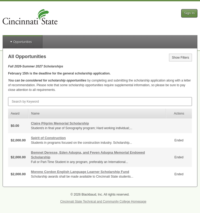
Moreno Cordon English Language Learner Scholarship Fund (80, 172)
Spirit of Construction (48, 138)
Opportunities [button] (22, 42)
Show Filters (180, 57)
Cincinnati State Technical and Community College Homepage (103, 201)
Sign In (189, 13)
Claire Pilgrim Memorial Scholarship (60, 123)
